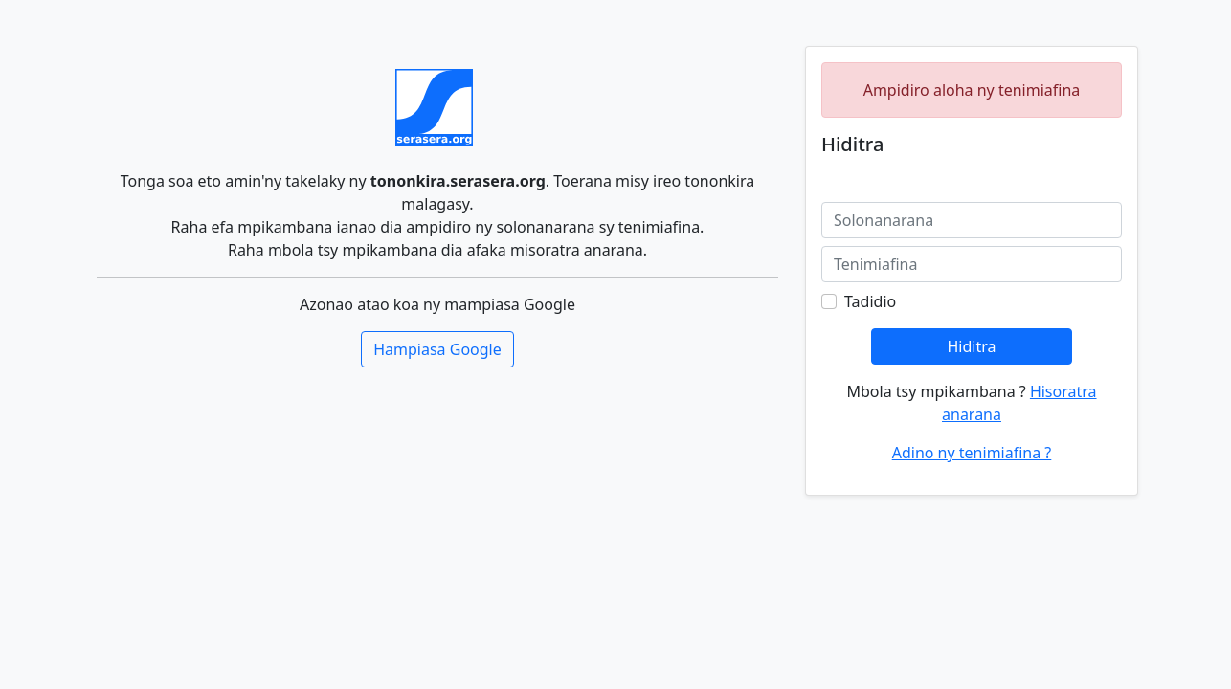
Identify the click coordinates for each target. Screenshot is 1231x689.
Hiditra (971, 346)
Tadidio (870, 301)
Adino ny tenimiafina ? (972, 452)
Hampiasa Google (437, 349)
